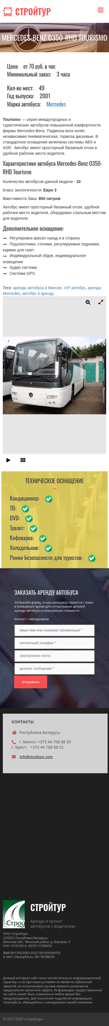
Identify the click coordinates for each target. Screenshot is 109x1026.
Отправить (41, 662)
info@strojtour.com (36, 756)
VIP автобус (75, 288)
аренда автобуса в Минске (37, 288)
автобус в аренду (38, 293)
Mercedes (56, 104)
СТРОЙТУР (48, 907)
